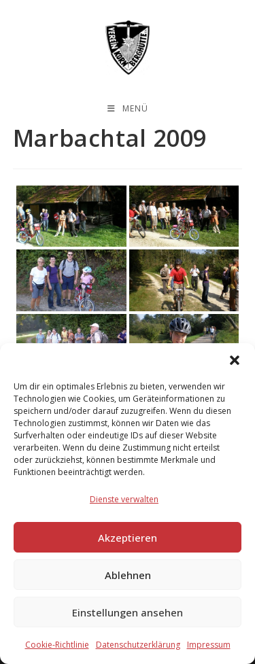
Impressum (209, 644)
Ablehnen (128, 575)
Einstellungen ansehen (127, 612)
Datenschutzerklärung (138, 644)
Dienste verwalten (124, 499)
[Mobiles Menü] (127, 108)
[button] (234, 360)
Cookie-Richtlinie (57, 644)
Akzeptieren (127, 537)
